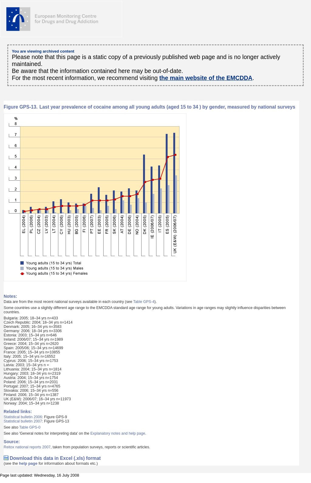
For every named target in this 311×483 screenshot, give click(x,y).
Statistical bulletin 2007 (23, 421)
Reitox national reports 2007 (27, 447)
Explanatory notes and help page (117, 433)
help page (28, 463)
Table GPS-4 (144, 302)
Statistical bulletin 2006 (23, 417)
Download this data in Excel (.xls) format (55, 458)
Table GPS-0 (29, 427)
